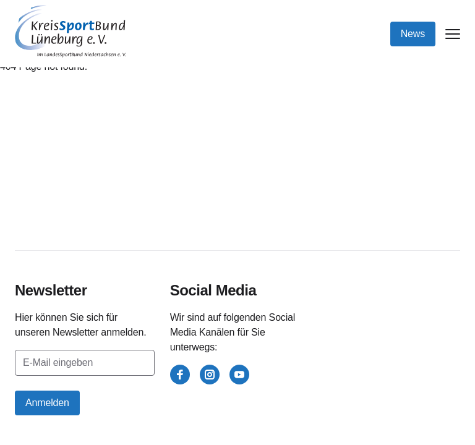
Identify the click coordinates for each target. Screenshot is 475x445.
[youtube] (239, 374)
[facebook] (180, 374)
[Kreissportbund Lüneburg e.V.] (70, 31)
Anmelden (47, 402)
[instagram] (210, 374)
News (413, 33)
